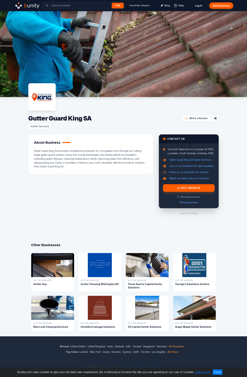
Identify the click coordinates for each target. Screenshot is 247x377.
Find (117, 5)
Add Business (221, 5)
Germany (162, 346)
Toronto (145, 351)
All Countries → (178, 346)
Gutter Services (40, 126)
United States (78, 346)
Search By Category (139, 5)
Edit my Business (188, 202)
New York (95, 351)
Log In (198, 5)
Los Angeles (159, 351)
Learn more (202, 372)
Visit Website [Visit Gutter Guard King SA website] (189, 188)
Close (217, 372)
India (110, 346)
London (84, 351)
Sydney (127, 351)
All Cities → (174, 351)
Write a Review (196, 118)
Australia (119, 346)
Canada (136, 346)
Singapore (149, 346)
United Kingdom (96, 346)
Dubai (106, 351)
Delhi (136, 351)
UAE (128, 346)
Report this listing (189, 213)
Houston (116, 351)
